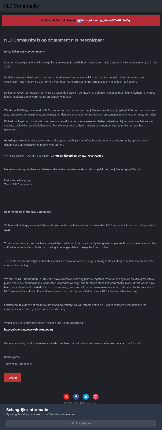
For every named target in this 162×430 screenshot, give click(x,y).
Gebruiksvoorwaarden (62, 414)
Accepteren (81, 423)
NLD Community (21, 6)
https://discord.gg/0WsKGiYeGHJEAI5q (105, 20)
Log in (13, 377)
